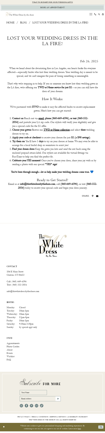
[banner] (52, 246)
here (79, 430)
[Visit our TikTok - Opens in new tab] (41, 407)
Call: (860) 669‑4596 (16, 282)
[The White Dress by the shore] (19, 15)
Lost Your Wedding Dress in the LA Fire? (60, 23)
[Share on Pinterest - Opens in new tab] (92, 197)
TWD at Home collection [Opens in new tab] (56, 130)
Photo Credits (13, 347)
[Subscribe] (58, 400)
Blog (23, 23)
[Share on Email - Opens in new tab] (97, 197)
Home (10, 23)
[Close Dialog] (4, 428)
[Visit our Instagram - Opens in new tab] (21, 407)
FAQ (9, 360)
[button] (90, 14)
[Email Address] (40, 400)
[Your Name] (35, 393)
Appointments (13, 344)
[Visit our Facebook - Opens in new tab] (26, 407)
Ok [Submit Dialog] (100, 429)
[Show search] (99, 15)
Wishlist (10, 357)
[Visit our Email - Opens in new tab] (36, 407)
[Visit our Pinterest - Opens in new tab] (31, 407)
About (10, 350)
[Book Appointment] (52, 8)
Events (10, 353)
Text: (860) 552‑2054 (17, 285)
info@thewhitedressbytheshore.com (23, 292)
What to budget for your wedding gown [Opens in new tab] (52, 2)
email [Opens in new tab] (41, 119)
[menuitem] (90, 14)
